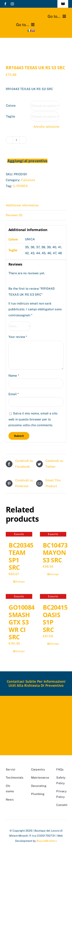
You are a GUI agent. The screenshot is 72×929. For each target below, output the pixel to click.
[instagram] (12, 3)
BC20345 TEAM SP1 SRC (21, 556)
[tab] (36, 205)
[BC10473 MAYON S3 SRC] (53, 535)
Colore (11, 105)
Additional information (22, 205)
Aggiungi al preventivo (27, 161)
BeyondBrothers (46, 840)
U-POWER (20, 186)
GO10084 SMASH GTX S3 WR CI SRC (22, 622)
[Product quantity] (16, 140)
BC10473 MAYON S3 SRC (55, 552)
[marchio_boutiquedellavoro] (20, 13)
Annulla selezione (46, 126)
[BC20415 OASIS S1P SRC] (53, 597)
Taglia (10, 116)
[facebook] (5, 3)
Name (13, 375)
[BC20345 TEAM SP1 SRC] (19, 535)
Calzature (28, 180)
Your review (17, 337)
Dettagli (20, 581)
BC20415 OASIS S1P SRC (55, 618)
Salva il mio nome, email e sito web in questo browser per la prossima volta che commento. (33, 419)
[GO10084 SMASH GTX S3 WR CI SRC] (19, 597)
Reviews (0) (14, 215)
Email (13, 394)
